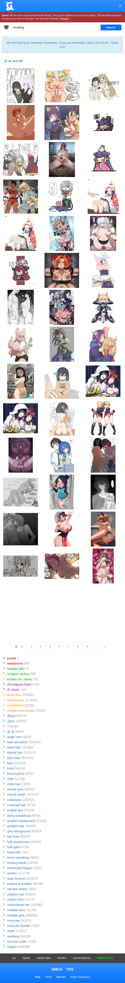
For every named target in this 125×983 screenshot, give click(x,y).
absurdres (14, 695)
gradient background (21, 821)
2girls (11, 721)
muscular (13, 920)
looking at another (19, 884)
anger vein (14, 737)
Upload (26, 958)
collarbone (14, 800)
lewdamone (15, 663)
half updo (13, 847)
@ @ (10, 731)
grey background (18, 831)
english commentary (21, 710)
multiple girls (15, 915)
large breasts (16, 878)
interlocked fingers (19, 868)
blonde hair (14, 752)
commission (15, 705)
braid (10, 768)
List (14, 958)
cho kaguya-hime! (19, 684)
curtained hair (16, 805)
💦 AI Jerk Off (13, 61)
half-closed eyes (18, 842)
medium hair (15, 894)
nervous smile (16, 941)
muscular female (18, 925)
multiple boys (16, 910)
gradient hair (15, 826)
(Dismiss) (64, 18)
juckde (11, 658)
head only (14, 852)
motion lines (15, 899)
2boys (11, 716)
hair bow (13, 836)
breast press (15, 773)
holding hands (16, 863)
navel (11, 931)
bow (10, 763)
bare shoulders (17, 742)
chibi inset (14, 784)
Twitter (48, 977)
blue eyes (13, 758)
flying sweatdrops (19, 815)
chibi (10, 779)
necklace (13, 936)
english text (15, 810)
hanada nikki (16, 668)
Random (61, 958)
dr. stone (13, 689)
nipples (12, 946)
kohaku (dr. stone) (19, 679)
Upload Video (44, 958)
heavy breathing (18, 857)
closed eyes (15, 789)
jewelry (12, 873)
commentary (15, 700)
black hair (13, 747)
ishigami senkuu (18, 674)
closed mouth (16, 794)
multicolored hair (18, 904)
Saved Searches (81, 958)
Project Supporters (80, 977)
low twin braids (17, 889)
